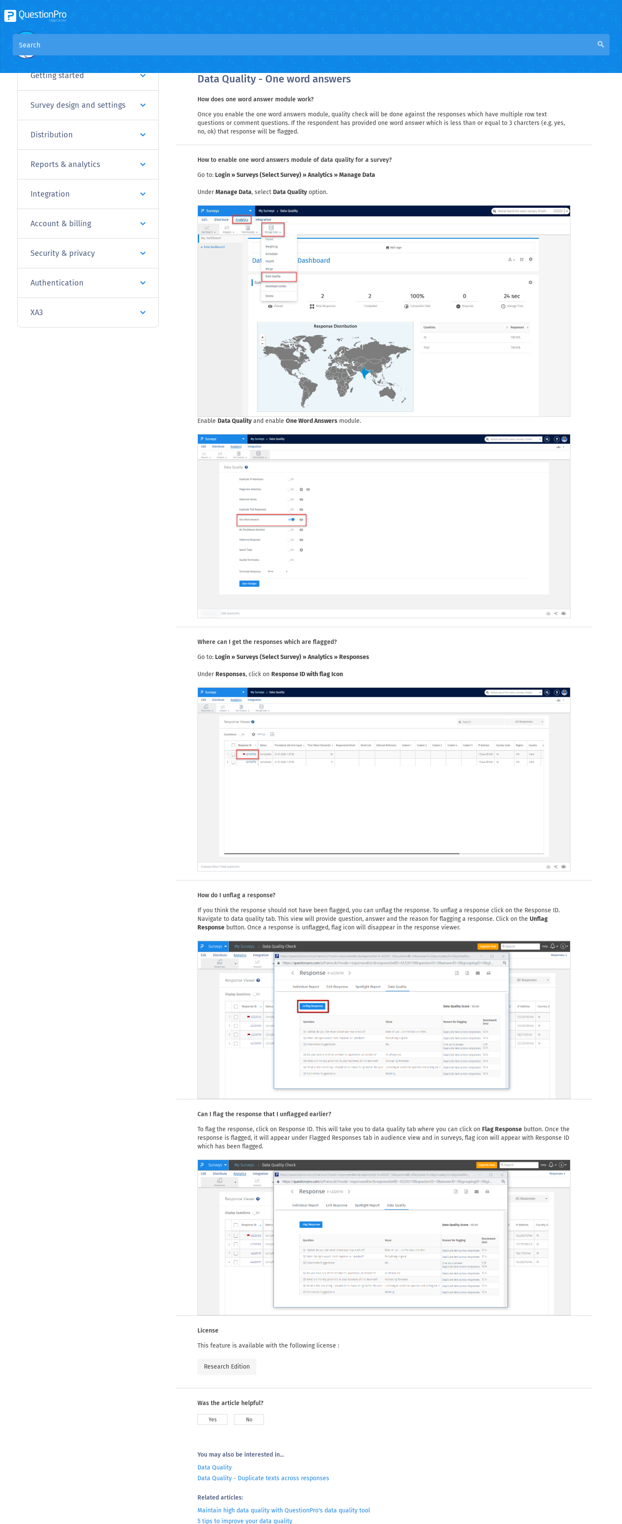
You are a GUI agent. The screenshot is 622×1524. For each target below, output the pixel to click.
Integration (88, 194)
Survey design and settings (88, 105)
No (249, 1420)
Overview (212, 52)
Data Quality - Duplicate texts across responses (263, 1478)
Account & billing (88, 223)
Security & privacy (88, 253)
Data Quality (214, 1467)
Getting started (88, 75)
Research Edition (227, 1366)
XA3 (88, 312)
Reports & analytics (88, 164)
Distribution (88, 135)
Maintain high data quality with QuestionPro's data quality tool (283, 1510)
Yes (213, 1420)
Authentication (88, 283)
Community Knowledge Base (280, 52)
